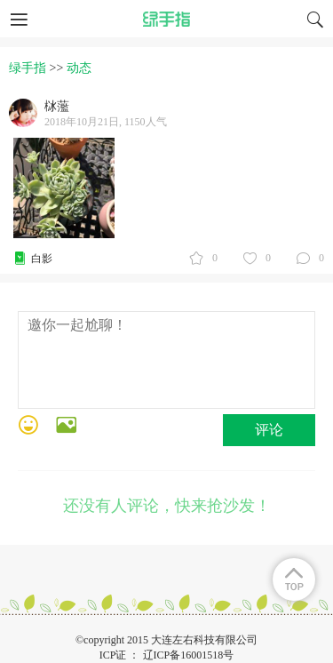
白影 (41, 258)
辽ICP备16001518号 (188, 655)
